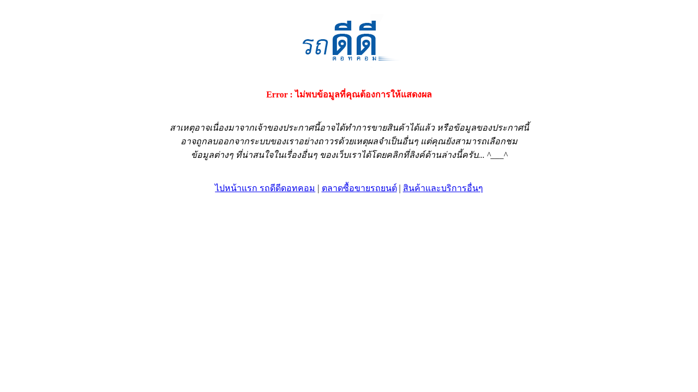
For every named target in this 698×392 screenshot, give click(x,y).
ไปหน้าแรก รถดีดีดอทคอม (265, 188)
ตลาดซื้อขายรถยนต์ (359, 188)
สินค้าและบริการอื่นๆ (443, 188)
